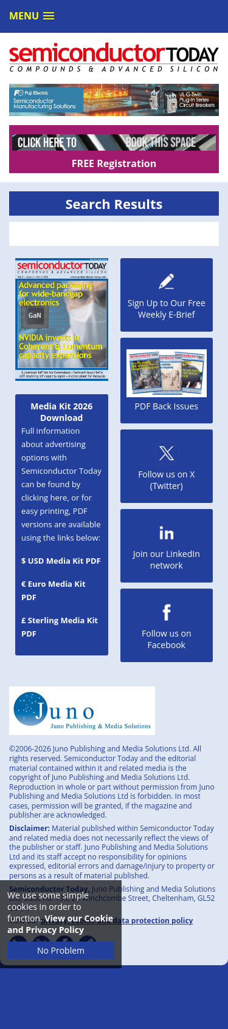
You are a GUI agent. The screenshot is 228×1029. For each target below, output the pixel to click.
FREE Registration (114, 163)
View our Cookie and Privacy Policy (60, 923)
